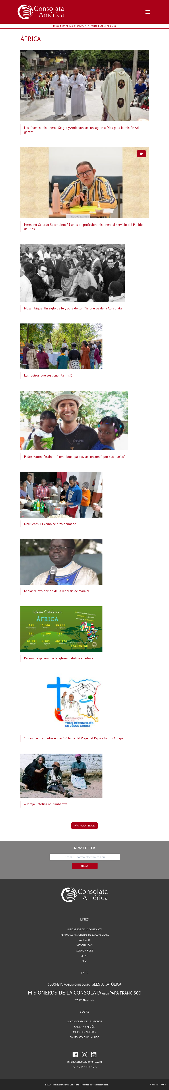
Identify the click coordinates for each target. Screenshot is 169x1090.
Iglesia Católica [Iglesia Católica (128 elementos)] (105, 984)
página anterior (84, 825)
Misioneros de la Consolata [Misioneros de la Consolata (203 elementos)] (64, 992)
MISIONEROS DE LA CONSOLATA (84, 929)
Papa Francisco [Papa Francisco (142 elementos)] (125, 993)
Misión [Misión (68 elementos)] (105, 993)
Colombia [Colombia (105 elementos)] (55, 984)
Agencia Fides (84, 950)
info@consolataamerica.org (84, 1061)
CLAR (84, 961)
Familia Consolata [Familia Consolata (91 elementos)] (76, 984)
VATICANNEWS (84, 945)
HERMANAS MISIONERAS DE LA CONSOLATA (85, 934)
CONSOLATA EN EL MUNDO (84, 1037)
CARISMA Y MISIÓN (84, 1026)
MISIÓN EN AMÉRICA (84, 1032)
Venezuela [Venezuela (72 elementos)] (81, 1000)
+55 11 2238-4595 (86, 1067)
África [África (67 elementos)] (90, 1000)
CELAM (84, 956)
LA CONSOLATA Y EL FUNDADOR (84, 1021)
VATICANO (84, 940)
